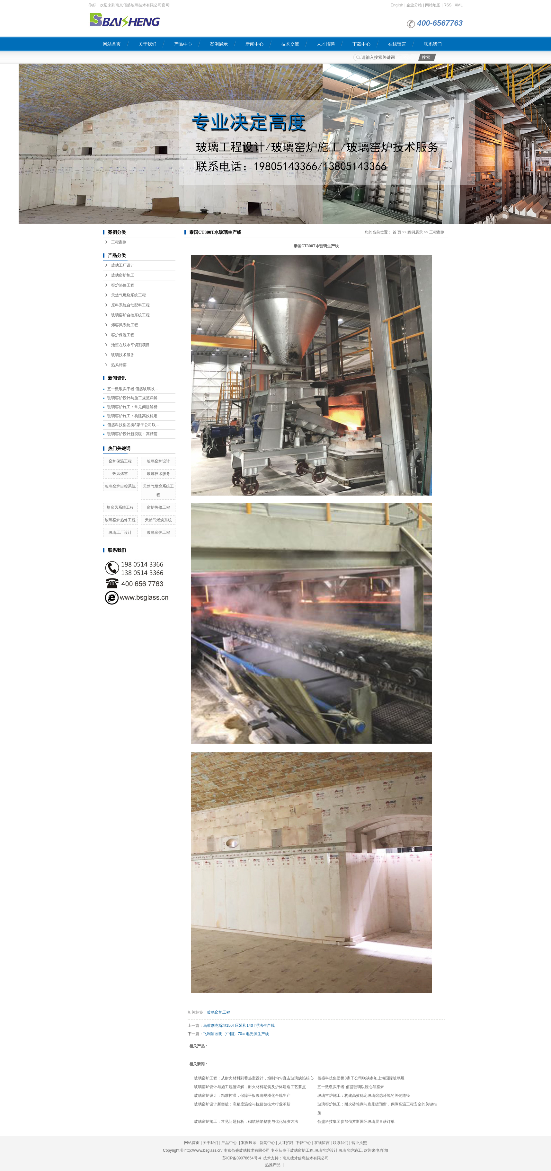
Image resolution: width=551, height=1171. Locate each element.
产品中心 (183, 44)
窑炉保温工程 (122, 335)
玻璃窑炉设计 (158, 461)
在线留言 (397, 44)
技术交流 (290, 44)
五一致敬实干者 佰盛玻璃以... (132, 389)
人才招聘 (326, 44)
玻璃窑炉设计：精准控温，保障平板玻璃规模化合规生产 (242, 1095)
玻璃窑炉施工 (122, 275)
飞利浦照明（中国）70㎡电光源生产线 (236, 1034)
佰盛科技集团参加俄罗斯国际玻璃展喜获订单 (356, 1121)
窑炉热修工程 (122, 285)
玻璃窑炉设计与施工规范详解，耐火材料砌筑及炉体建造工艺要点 (250, 1087)
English (397, 5)
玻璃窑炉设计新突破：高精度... (134, 434)
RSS (448, 5)
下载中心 (361, 44)
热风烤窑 (119, 365)
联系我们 (433, 44)
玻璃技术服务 (122, 355)
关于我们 (147, 44)
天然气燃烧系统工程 (128, 295)
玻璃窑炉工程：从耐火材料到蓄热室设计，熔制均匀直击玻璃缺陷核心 (254, 1078)
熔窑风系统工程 (124, 325)
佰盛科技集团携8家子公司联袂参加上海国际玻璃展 (360, 1078)
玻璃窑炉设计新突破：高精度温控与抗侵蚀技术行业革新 (242, 1104)
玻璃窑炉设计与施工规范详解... (134, 398)
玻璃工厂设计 (122, 265)
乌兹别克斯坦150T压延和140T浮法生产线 (239, 1025)
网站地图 (432, 5)
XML (459, 5)
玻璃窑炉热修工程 (120, 520)
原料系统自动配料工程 (130, 305)
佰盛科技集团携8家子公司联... (133, 425)
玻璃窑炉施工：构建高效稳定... (134, 416)
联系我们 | (342, 1142)
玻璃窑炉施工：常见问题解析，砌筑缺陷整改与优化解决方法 (246, 1121)
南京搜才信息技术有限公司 (305, 1158)
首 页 (397, 232)
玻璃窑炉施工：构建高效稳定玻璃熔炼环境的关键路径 (363, 1095)
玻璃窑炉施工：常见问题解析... (134, 407)
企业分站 (414, 5)
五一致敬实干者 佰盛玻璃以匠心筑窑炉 (350, 1087)
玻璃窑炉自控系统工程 (130, 315)
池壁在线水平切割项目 (130, 345)
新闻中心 (254, 44)
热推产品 (272, 1165)
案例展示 (219, 44)
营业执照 (359, 1142)
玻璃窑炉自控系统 (120, 486)
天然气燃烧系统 (158, 520)
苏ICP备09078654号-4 (241, 1158)
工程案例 (119, 242)
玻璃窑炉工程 (158, 532)
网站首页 (112, 44)
